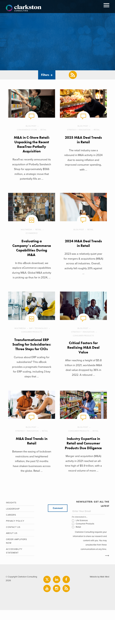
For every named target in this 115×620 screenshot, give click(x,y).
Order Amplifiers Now (16, 551)
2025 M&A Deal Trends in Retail (83, 139)
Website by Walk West (99, 586)
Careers (11, 525)
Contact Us (13, 537)
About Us (11, 543)
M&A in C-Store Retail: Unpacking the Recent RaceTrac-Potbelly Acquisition (31, 144)
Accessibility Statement (14, 561)
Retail (43, 130)
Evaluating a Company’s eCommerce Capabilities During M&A (31, 250)
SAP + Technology (38, 333)
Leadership (12, 518)
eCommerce (32, 233)
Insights (11, 512)
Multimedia (26, 229)
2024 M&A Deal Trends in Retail (83, 243)
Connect (58, 517)
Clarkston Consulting (24, 8)
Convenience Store (27, 130)
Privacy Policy (15, 531)
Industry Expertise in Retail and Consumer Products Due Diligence (83, 453)
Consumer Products (31, 337)
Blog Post (31, 126)
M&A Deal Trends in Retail (31, 450)
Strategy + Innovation (78, 130)
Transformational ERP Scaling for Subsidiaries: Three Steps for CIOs (31, 351)
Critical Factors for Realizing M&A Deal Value (83, 352)
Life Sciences (82, 530)
